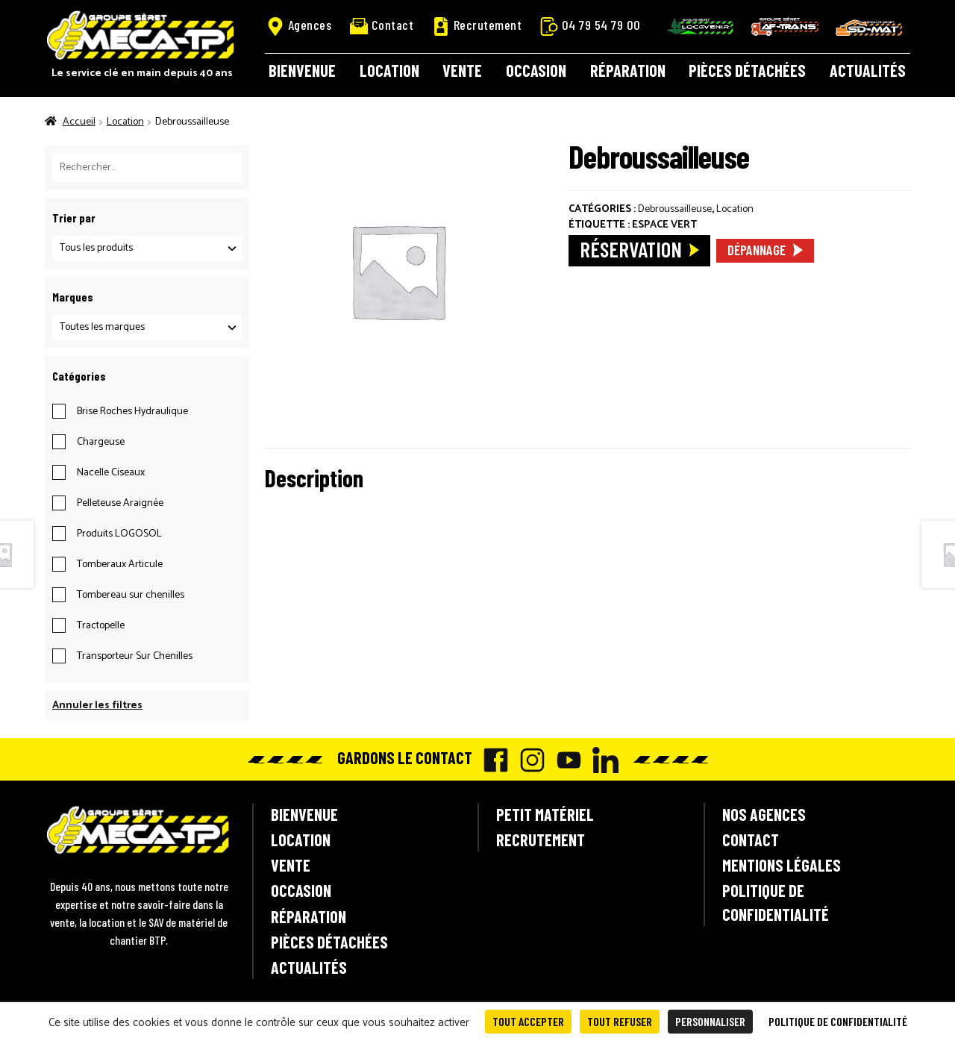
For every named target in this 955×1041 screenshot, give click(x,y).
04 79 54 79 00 (590, 25)
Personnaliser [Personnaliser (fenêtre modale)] (710, 1021)
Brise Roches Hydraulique (132, 411)
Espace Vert (664, 225)
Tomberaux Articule (120, 564)
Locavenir (699, 26)
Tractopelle (101, 626)
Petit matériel (545, 814)
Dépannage (756, 249)
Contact (382, 25)
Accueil (79, 122)
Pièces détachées (747, 70)
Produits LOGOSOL (119, 534)
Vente (462, 70)
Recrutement (477, 25)
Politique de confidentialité (775, 902)
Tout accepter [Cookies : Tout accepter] (528, 1021)
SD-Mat (869, 27)
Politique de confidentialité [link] (837, 1021)
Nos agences (764, 814)
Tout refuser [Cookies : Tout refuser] (619, 1021)
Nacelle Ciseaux (111, 473)
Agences (299, 25)
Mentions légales (781, 865)
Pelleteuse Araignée (120, 503)
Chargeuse (101, 442)
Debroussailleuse (675, 209)
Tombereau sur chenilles (130, 595)
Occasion (536, 70)
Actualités (868, 70)
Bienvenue (302, 70)
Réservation (631, 249)
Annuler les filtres (97, 705)
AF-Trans (784, 26)
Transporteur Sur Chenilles (134, 656)
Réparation (628, 70)
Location (389, 70)
